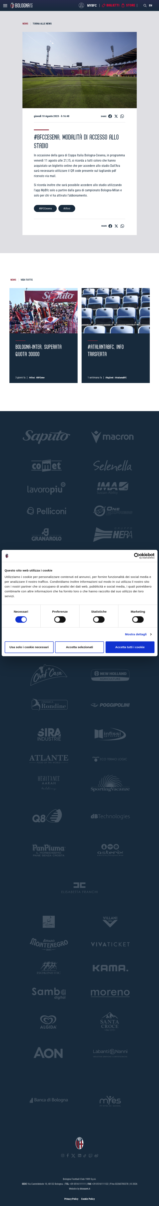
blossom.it (85, 1188)
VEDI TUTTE (27, 279)
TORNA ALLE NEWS (42, 23)
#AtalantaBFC (121, 377)
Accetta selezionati (79, 647)
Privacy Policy (71, 1199)
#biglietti (109, 377)
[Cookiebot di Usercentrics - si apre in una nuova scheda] (136, 556)
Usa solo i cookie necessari (29, 647)
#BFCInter (40, 377)
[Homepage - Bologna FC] (21, 5)
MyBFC (92, 5)
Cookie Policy (88, 1199)
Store (130, 5)
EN (150, 5)
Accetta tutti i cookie (130, 647)
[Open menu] (5, 6)
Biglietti (112, 5)
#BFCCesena (45, 208)
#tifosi (66, 208)
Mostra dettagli (136, 634)
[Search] (145, 5)
